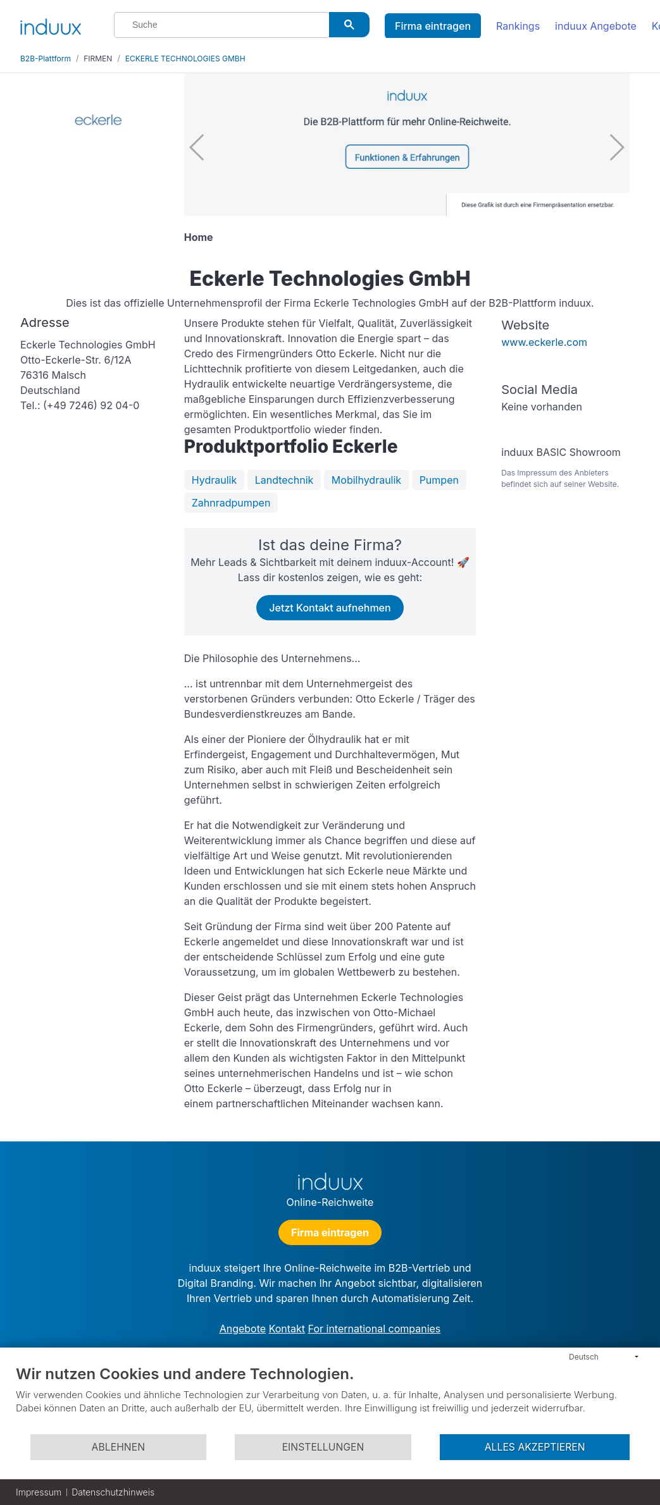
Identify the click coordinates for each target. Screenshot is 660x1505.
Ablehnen (118, 1447)
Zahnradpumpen (231, 502)
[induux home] (51, 24)
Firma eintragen (433, 26)
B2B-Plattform (45, 58)
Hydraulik (214, 480)
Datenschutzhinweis (113, 1492)
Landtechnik (284, 480)
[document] (330, 1399)
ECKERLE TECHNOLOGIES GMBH (185, 58)
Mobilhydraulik (366, 480)
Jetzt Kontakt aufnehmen (329, 607)
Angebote (243, 1328)
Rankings (518, 26)
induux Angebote (596, 26)
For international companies (374, 1328)
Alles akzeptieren (535, 1447)
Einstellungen (323, 1447)
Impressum (38, 1492)
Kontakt (287, 1328)
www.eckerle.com (544, 342)
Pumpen (439, 480)
